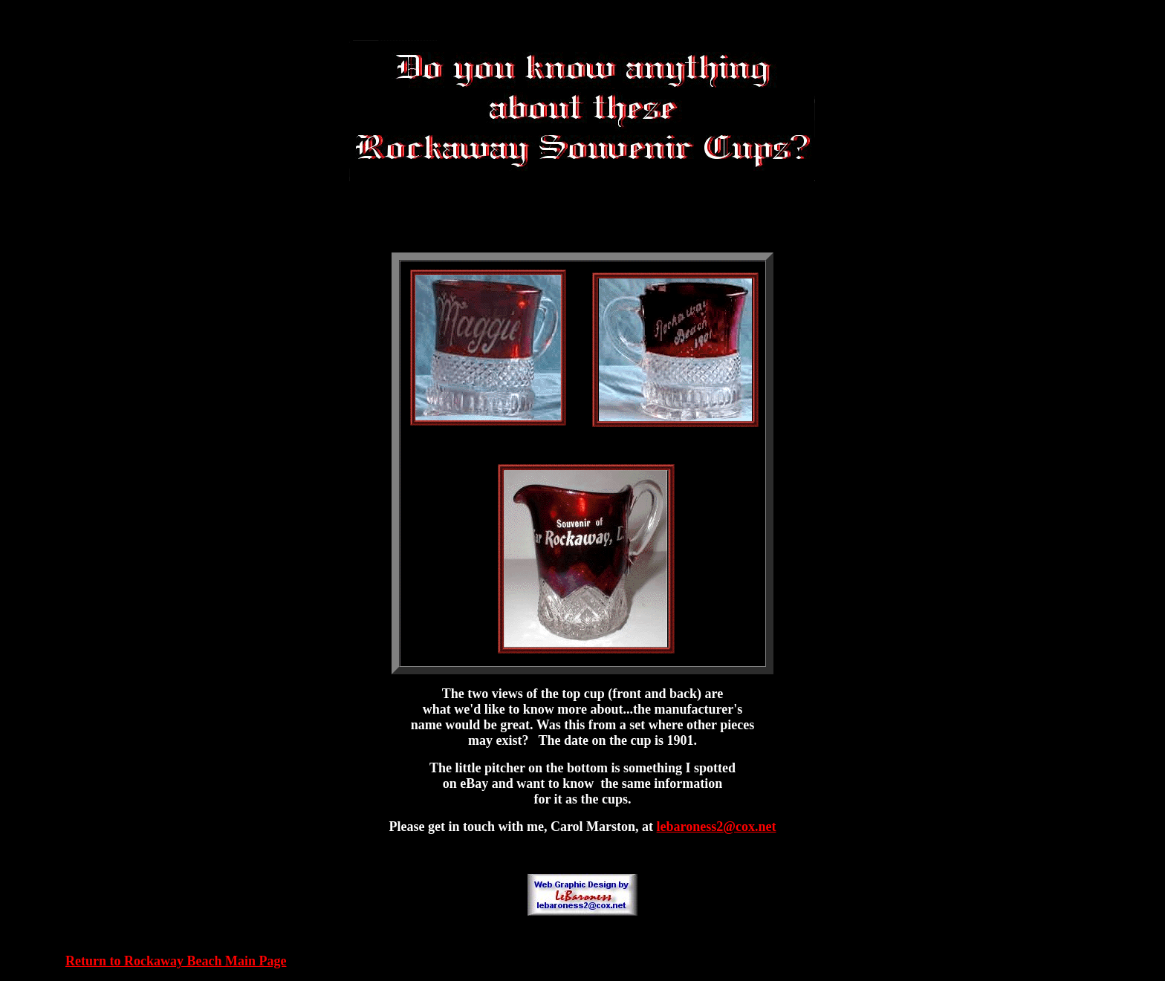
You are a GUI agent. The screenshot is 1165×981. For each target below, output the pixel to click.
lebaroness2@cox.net (716, 826)
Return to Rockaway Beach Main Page (175, 961)
